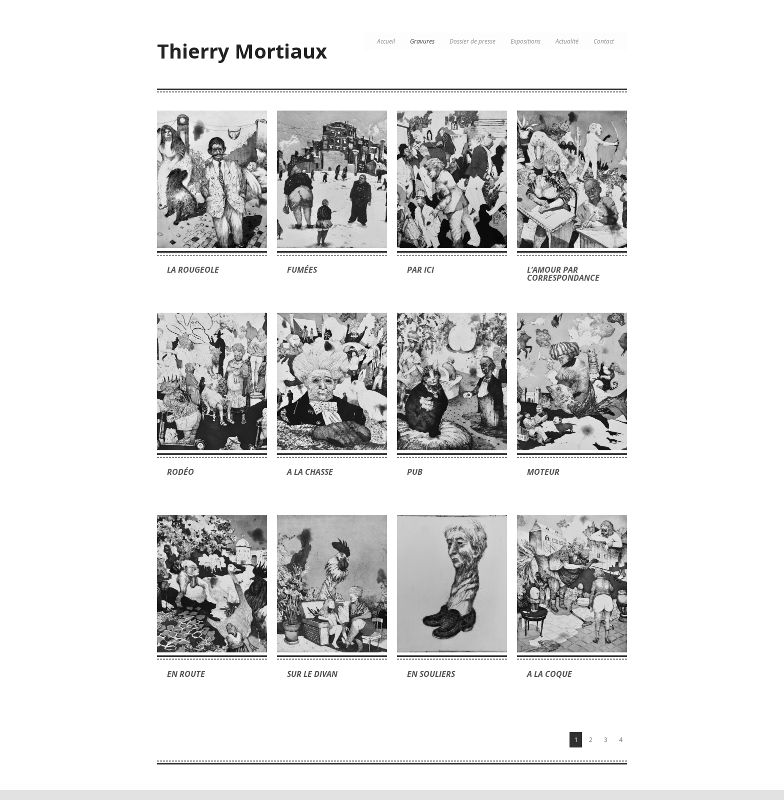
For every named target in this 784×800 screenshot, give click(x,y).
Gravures (422, 42)
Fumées (302, 269)
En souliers (431, 673)
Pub (414, 471)
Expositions (525, 42)
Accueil (386, 42)
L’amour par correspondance (563, 273)
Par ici (420, 269)
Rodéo (180, 471)
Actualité (567, 42)
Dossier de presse (473, 42)
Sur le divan (312, 673)
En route (186, 673)
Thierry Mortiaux (242, 51)
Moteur (543, 471)
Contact (604, 42)
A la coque (549, 673)
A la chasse (310, 471)
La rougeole (193, 269)
